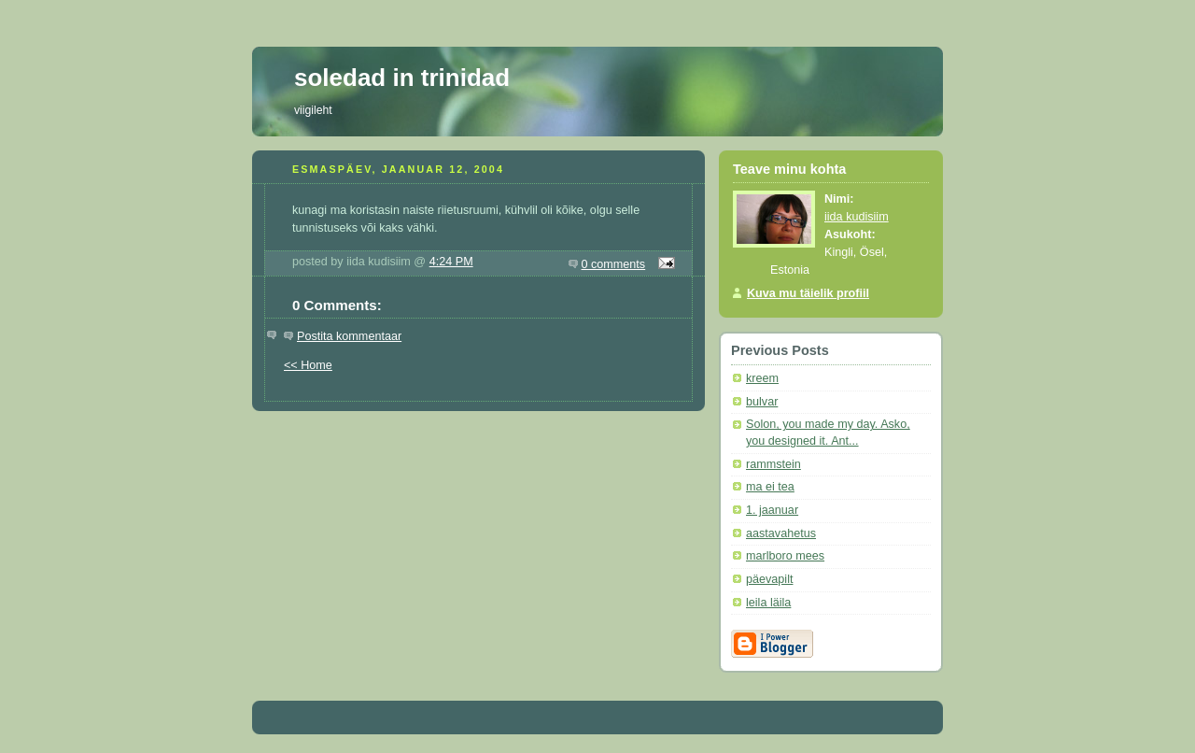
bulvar (762, 401)
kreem (762, 378)
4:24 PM (451, 261)
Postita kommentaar (349, 336)
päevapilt (769, 579)
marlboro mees (785, 555)
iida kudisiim (856, 216)
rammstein (773, 464)
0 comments (614, 264)
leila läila (768, 602)
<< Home (308, 365)
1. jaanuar (772, 510)
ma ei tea (770, 486)
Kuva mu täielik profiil (808, 293)
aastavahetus (781, 533)
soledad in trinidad (402, 78)
